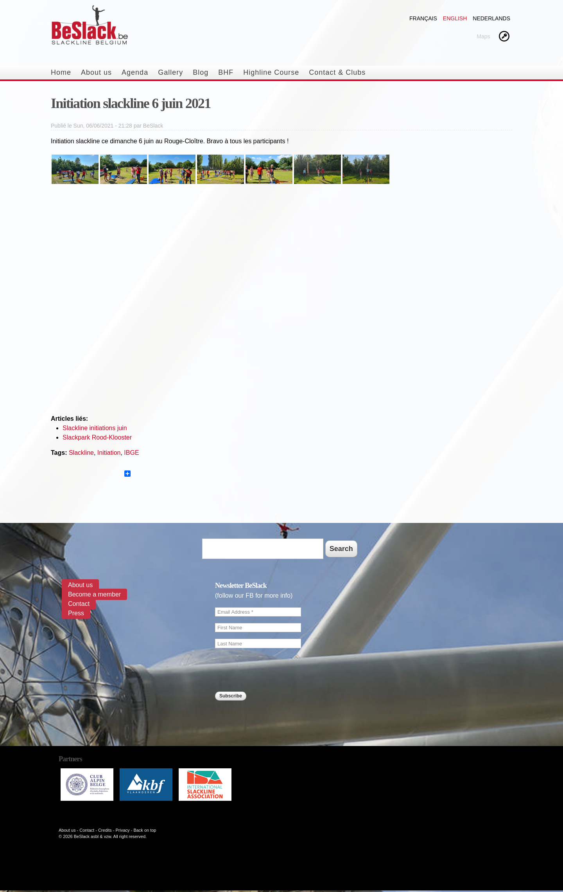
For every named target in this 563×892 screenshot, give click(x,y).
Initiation (109, 452)
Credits (105, 830)
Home (61, 72)
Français (423, 18)
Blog (200, 72)
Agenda (135, 72)
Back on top (144, 830)
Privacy (123, 830)
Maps (483, 36)
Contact (79, 603)
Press (76, 613)
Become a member (94, 594)
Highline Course (271, 72)
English (455, 18)
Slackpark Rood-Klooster (97, 437)
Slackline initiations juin (95, 428)
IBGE (131, 452)
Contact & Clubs (337, 72)
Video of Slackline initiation (281, 302)
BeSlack (153, 126)
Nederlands (491, 18)
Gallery (170, 72)
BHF (225, 72)
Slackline (81, 452)
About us (96, 72)
